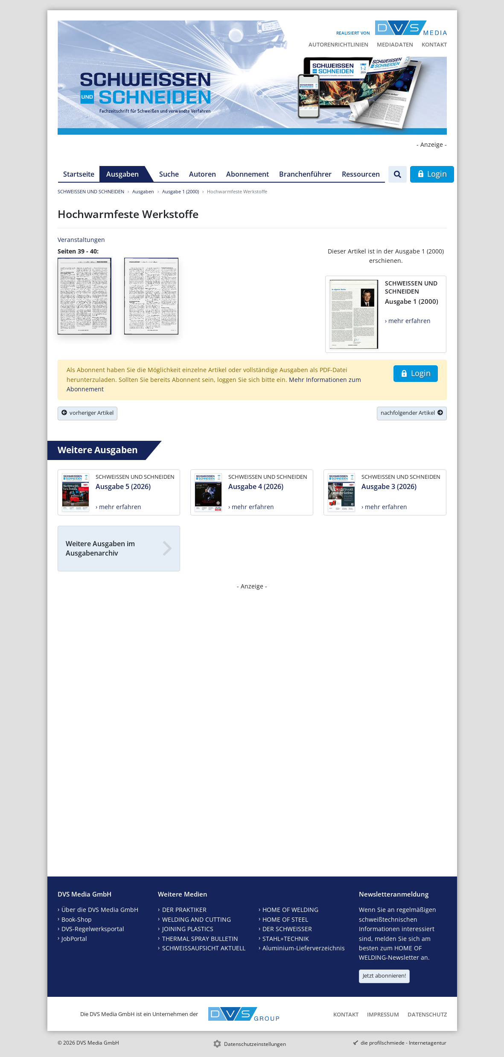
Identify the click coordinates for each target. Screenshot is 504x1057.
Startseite (78, 174)
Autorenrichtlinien (338, 44)
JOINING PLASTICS (187, 929)
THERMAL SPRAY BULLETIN (200, 939)
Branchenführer (305, 174)
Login (432, 174)
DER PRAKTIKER (184, 910)
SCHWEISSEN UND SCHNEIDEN (91, 191)
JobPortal (74, 939)
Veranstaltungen (81, 240)
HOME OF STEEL (285, 919)
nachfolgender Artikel (412, 412)
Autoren (202, 174)
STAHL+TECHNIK (285, 939)
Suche (169, 174)
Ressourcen (361, 174)
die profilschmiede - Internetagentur (403, 1042)
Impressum (383, 1014)
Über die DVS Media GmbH (99, 910)
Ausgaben (122, 174)
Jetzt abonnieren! (384, 975)
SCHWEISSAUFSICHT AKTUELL (203, 948)
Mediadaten (395, 44)
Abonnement (247, 174)
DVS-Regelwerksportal (92, 929)
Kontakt (434, 44)
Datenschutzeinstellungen (255, 1044)
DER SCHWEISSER (287, 929)
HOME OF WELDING (290, 910)
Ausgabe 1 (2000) (180, 191)
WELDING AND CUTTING (196, 919)
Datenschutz (427, 1014)
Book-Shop (76, 919)
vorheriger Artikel (87, 412)
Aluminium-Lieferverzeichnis (303, 948)
